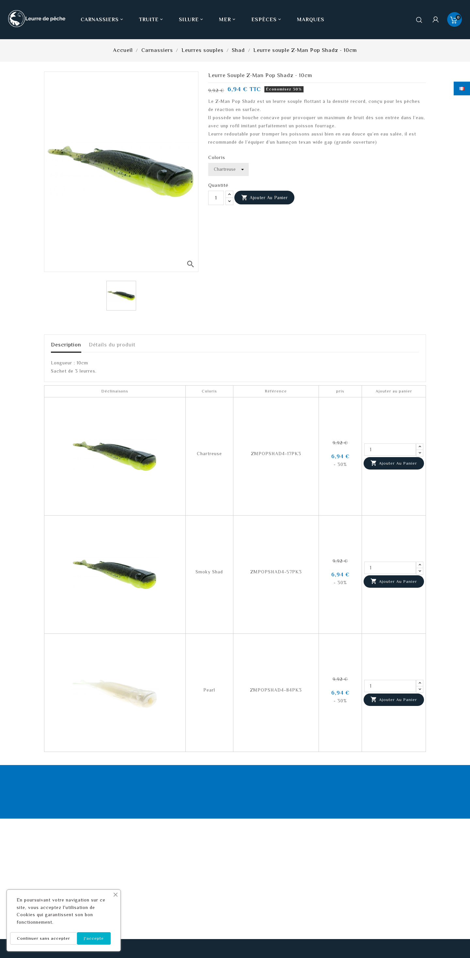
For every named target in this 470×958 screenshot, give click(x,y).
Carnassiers (102, 19)
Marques (310, 20)
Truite (151, 19)
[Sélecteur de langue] (462, 88)
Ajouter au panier (264, 197)
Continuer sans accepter (43, 938)
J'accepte (94, 938)
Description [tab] (66, 345)
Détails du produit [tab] (112, 345)
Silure (191, 19)
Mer (228, 19)
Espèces (266, 19)
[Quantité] (216, 198)
